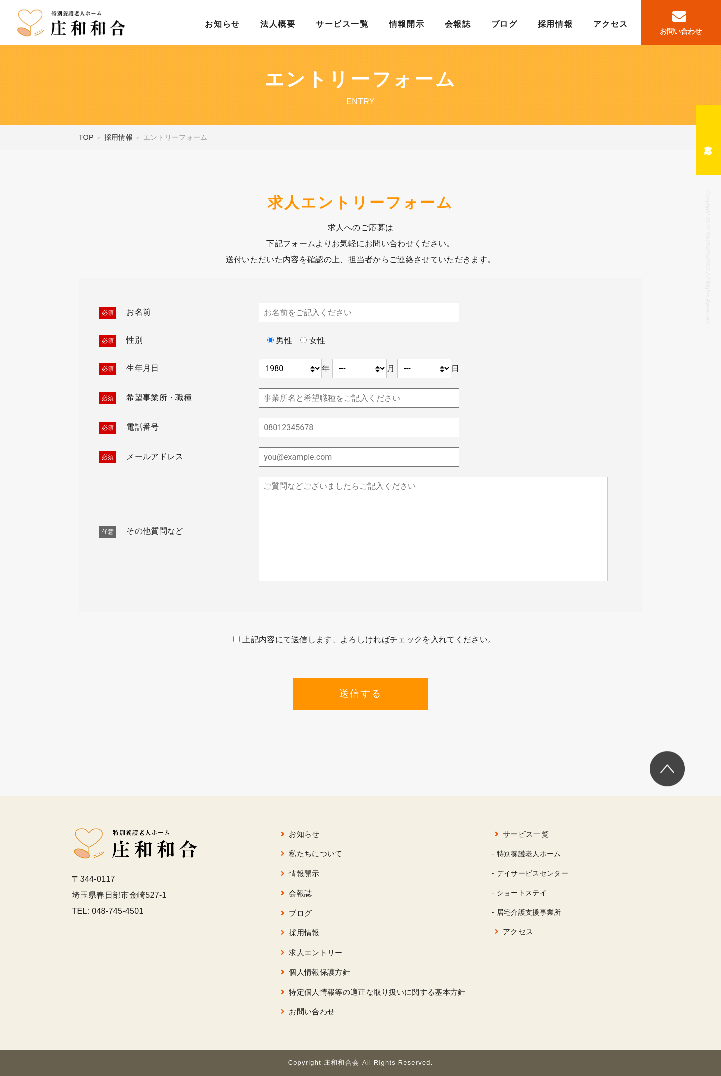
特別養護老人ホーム (529, 854)
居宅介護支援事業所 (529, 912)
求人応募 (708, 140)
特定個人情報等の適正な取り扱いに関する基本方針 (377, 992)
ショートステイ (522, 893)
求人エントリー (315, 952)
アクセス (610, 24)
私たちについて (315, 853)
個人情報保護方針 (319, 972)
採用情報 (555, 24)
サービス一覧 (342, 24)
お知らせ (222, 24)
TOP (86, 137)
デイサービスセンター (532, 873)
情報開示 (406, 24)
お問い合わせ (312, 1011)
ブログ (504, 24)
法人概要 (277, 24)
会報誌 (458, 24)
